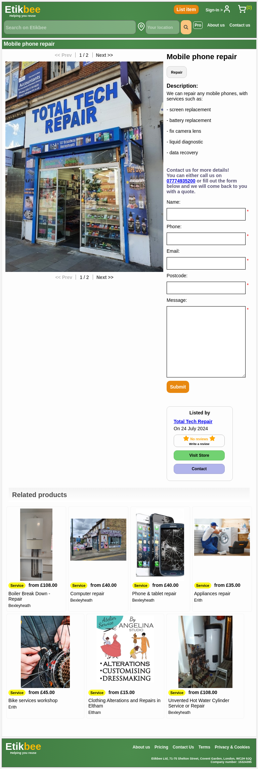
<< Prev (62, 54)
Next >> (105, 54)
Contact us (239, 25)
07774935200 (181, 181)
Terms (204, 747)
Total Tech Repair (193, 421)
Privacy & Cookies (232, 747)
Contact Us (183, 747)
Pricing (161, 747)
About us (216, 25)
